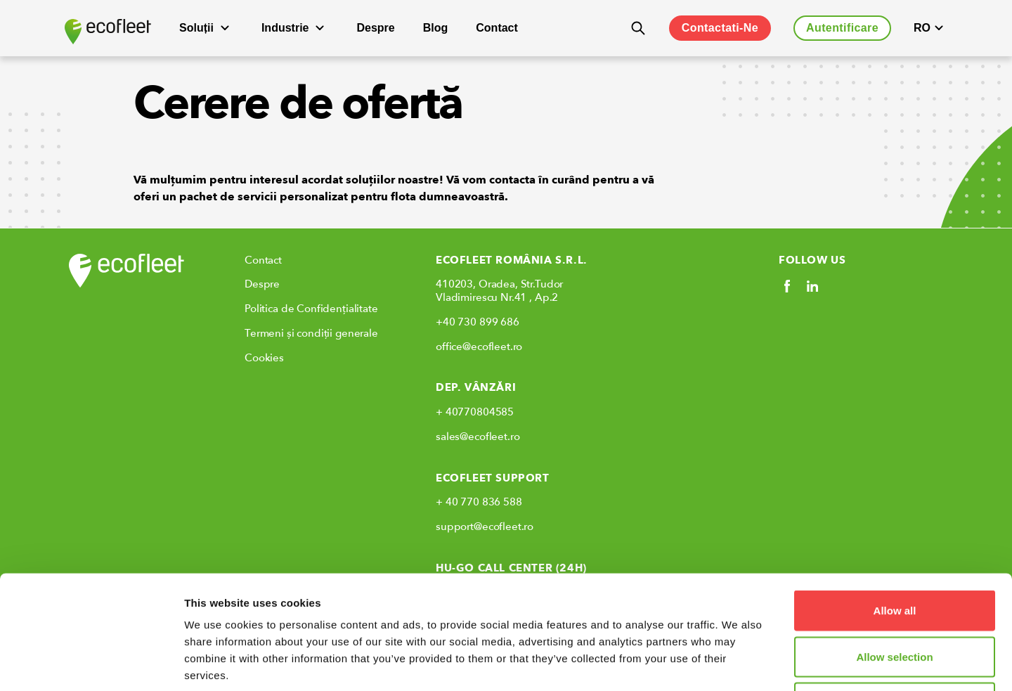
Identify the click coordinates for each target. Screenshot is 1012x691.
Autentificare (842, 28)
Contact (497, 28)
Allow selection (894, 553)
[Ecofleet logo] (108, 31)
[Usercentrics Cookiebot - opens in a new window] (91, 663)
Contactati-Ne (720, 28)
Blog (435, 28)
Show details (737, 663)
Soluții (206, 28)
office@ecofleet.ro (479, 347)
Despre (375, 28)
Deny (895, 599)
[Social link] (787, 286)
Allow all (895, 506)
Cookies (264, 358)
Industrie (295, 28)
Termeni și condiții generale (311, 333)
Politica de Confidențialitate (311, 309)
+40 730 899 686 (477, 322)
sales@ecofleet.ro (477, 437)
